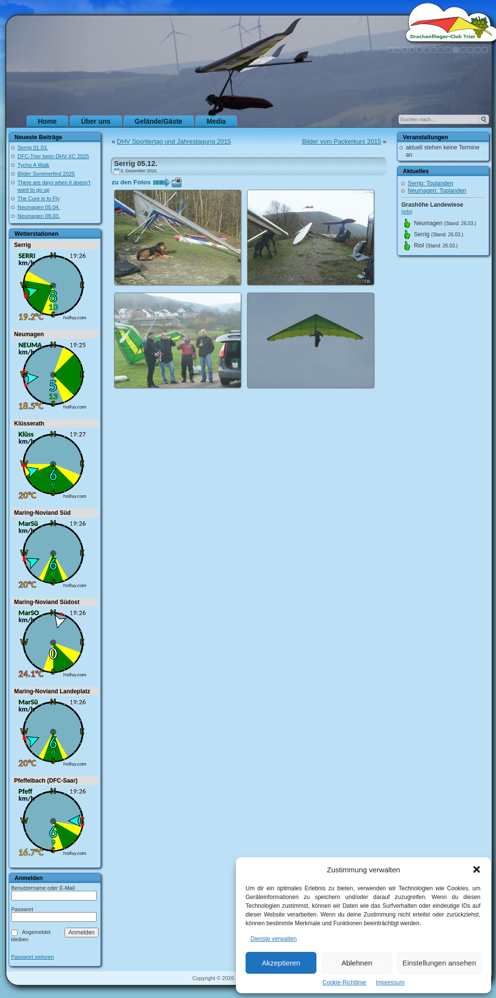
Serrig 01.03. (32, 147)
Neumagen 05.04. (38, 207)
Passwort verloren (32, 957)
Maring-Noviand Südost (47, 602)
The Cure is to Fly (38, 198)
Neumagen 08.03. (38, 216)
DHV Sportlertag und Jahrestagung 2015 (174, 141)
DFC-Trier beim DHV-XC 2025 (53, 156)
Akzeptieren (281, 963)
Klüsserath (29, 423)
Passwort (22, 909)
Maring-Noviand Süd (42, 512)
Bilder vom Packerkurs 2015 (341, 141)
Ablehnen (356, 963)
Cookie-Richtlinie (344, 982)
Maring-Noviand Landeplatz (52, 691)
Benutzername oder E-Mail (43, 888)
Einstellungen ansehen (439, 963)
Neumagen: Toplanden (437, 190)
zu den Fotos (131, 182)
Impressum (390, 982)
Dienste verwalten (273, 938)
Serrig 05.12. (135, 163)
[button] (476, 869)
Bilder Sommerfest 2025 (46, 174)
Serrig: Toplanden (430, 183)
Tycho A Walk (33, 165)
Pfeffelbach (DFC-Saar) (46, 780)
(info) (407, 211)
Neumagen (29, 334)
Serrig (22, 245)
